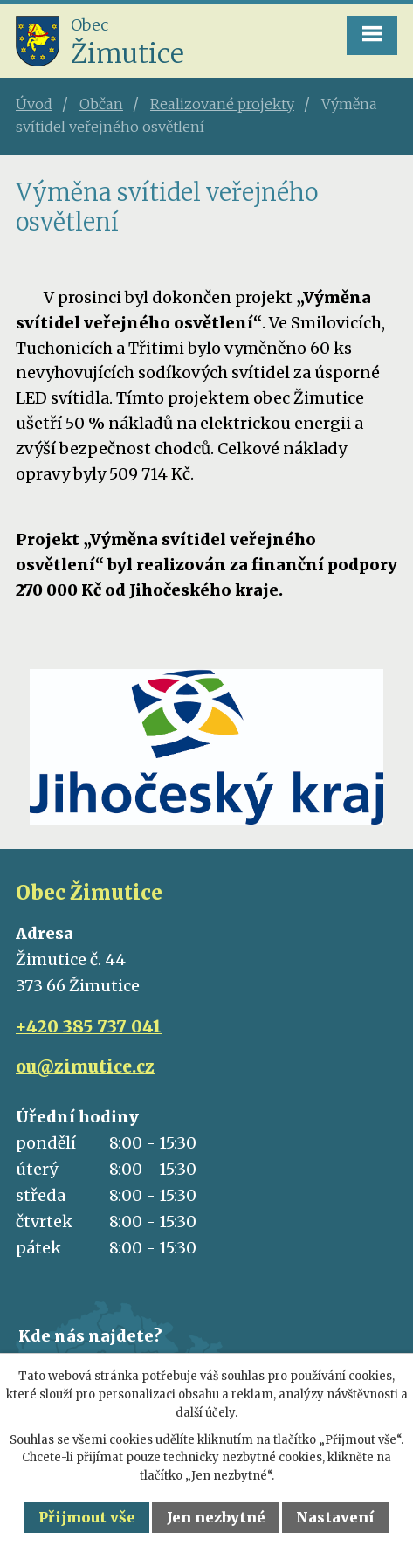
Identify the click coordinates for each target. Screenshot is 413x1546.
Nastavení (335, 1517)
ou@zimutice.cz (85, 1066)
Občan (101, 104)
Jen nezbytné (216, 1517)
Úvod (34, 104)
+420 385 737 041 (89, 1026)
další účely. (206, 1412)
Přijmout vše (86, 1517)
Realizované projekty (222, 104)
